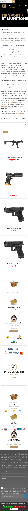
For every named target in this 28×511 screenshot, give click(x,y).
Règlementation (20, 113)
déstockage (14, 102)
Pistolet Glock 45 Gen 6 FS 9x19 (14, 263)
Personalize (14, 509)
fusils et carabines (12, 56)
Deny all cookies (20, 506)
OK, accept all (8, 506)
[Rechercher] (7, 1)
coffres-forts (4, 106)
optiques (8, 82)
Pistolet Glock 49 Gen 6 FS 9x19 (14, 228)
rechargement (4, 89)
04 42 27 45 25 (13, 330)
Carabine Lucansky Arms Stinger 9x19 (14, 157)
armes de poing (5, 40)
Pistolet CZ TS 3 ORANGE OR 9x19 (14, 193)
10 (25, 124)
